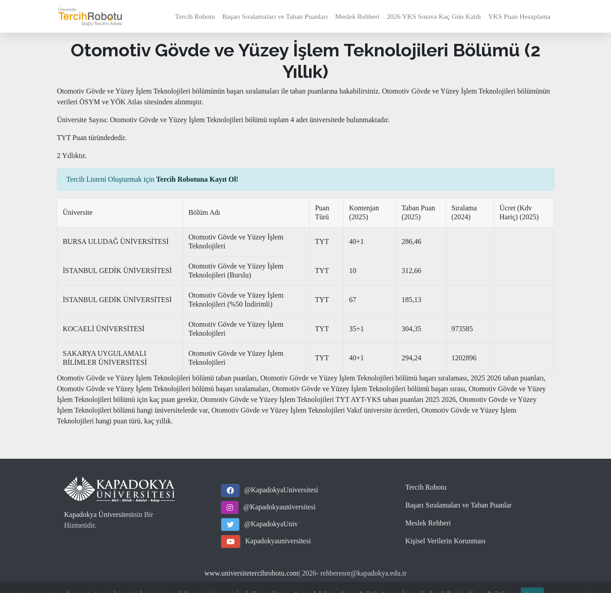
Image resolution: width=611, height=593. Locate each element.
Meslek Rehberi (357, 16)
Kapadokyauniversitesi (278, 541)
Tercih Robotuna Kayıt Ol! (197, 179)
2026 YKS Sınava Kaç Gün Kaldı (434, 16)
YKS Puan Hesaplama (519, 16)
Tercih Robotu (195, 16)
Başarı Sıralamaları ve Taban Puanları (275, 16)
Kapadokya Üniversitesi (98, 514)
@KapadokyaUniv (271, 524)
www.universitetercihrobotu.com (251, 573)
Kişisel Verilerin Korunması (445, 541)
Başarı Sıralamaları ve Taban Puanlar (458, 505)
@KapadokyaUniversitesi (281, 490)
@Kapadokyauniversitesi (279, 507)
